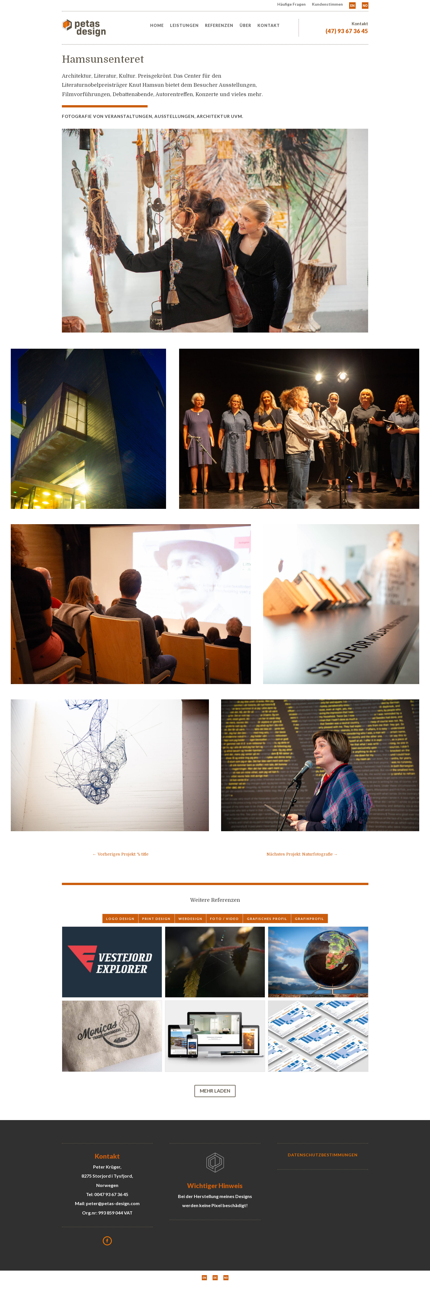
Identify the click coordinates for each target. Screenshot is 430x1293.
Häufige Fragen (291, 4)
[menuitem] (352, 6)
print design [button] (156, 918)
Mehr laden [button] (215, 1091)
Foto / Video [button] (224, 918)
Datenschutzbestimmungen (323, 1154)
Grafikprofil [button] (309, 918)
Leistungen (184, 26)
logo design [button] (120, 918)
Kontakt (268, 26)
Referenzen (219, 26)
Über (245, 26)
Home (157, 26)
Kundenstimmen (327, 4)
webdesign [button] (190, 918)
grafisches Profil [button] (267, 918)
